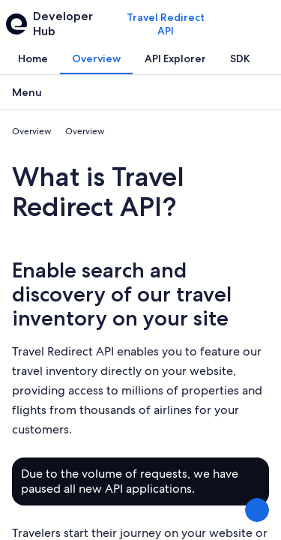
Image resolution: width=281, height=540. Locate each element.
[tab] (33, 58)
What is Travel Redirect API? (98, 191)
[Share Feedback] (257, 510)
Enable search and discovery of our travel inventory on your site (122, 294)
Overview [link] (32, 131)
